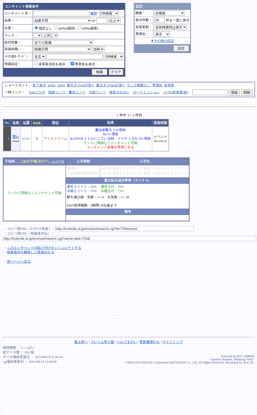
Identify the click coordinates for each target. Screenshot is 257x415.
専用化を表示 (83, 64)
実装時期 (160, 123)
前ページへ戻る (19, 261)
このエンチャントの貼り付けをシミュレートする (44, 248)
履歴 (93, 13)
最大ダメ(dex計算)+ (110, 85)
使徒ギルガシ (119, 92)
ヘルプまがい (127, 342)
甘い (15, 137)
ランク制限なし (138, 85)
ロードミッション (146, 92)
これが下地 (57, 161)
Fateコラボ (37, 92)
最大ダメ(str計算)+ (81, 85)
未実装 (169, 85)
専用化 (157, 85)
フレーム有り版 (102, 342)
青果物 (75, 173)
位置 (26, 123)
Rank (37, 123)
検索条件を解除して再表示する (30, 252)
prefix (52, 85)
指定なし (43, 28)
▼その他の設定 (162, 41)
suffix (61, 85)
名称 (15, 123)
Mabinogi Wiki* (244, 359)
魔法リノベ (77, 92)
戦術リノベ (56, 92)
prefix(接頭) (64, 28)
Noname (226, 359)
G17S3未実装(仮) (175, 92)
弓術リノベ (97, 92)
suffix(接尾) (87, 28)
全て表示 (39, 85)
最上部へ (81, 342)
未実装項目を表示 (49, 64)
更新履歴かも (150, 342)
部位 (55, 123)
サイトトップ (172, 342)
